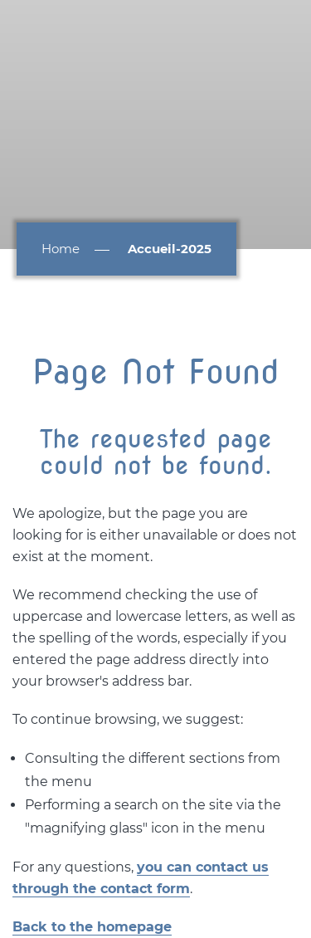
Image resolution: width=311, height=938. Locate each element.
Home (60, 248)
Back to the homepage (92, 927)
